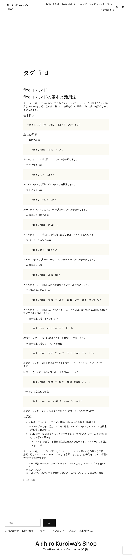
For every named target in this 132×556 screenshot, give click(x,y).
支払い (110, 4)
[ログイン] (117, 7)
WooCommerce (70, 549)
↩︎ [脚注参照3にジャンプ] (104, 472)
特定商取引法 (107, 9)
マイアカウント (97, 4)
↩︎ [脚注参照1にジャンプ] (34, 466)
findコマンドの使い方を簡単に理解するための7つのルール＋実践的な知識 (66, 472)
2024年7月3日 (29, 479)
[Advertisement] (66, 41)
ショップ (82, 4)
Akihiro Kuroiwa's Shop (66, 543)
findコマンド (35, 90)
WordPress (50, 549)
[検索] (49, 522)
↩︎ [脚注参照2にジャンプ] (40, 469)
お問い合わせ (52, 4)
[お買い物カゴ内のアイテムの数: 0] (122, 7)
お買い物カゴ (68, 4)
